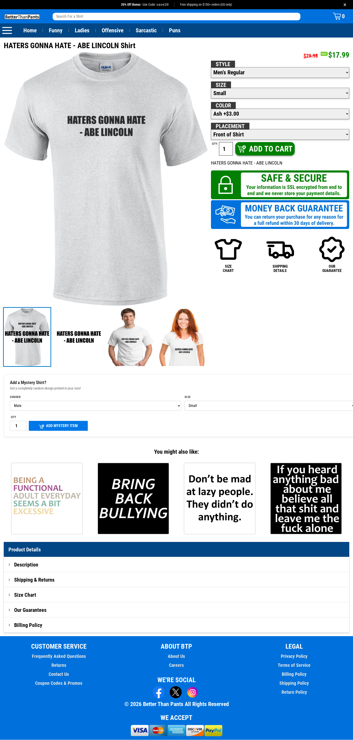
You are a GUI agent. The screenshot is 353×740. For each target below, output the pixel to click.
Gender (15, 397)
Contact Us (59, 674)
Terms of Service (294, 665)
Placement (230, 126)
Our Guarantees (30, 610)
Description (26, 565)
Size (221, 85)
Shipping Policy (294, 683)
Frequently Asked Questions (58, 656)
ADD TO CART (264, 149)
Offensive (112, 30)
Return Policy (294, 692)
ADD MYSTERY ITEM (58, 426)
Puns (175, 30)
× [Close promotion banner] (344, 4)
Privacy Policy (294, 656)
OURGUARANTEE (332, 254)
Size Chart (25, 595)
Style (223, 64)
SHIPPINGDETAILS (280, 254)
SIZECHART (228, 254)
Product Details (24, 550)
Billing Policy (28, 625)
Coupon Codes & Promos (59, 683)
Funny (55, 30)
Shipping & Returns (34, 580)
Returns (58, 665)
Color (223, 105)
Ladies (82, 30)
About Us (176, 656)
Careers (176, 665)
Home (30, 30)
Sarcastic (146, 30)
